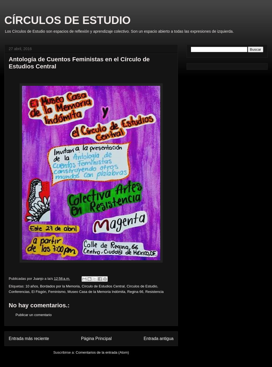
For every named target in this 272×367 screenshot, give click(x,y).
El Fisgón (39, 292)
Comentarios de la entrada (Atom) (102, 352)
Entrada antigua (159, 338)
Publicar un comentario (34, 315)
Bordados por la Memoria (60, 286)
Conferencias (19, 292)
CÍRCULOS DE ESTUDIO (67, 20)
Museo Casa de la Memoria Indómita (96, 292)
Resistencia (154, 292)
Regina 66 (135, 292)
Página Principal (96, 338)
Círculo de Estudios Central (103, 286)
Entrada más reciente (29, 338)
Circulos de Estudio (142, 286)
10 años (31, 286)
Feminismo (57, 292)
